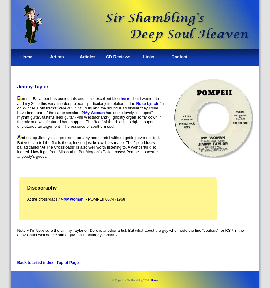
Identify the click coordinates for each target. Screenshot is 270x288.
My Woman (94, 112)
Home (26, 56)
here (125, 98)
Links (148, 56)
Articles (87, 56)
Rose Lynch (147, 103)
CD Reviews (118, 56)
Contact (179, 56)
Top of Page (68, 262)
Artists (57, 56)
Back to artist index (35, 262)
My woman (73, 199)
